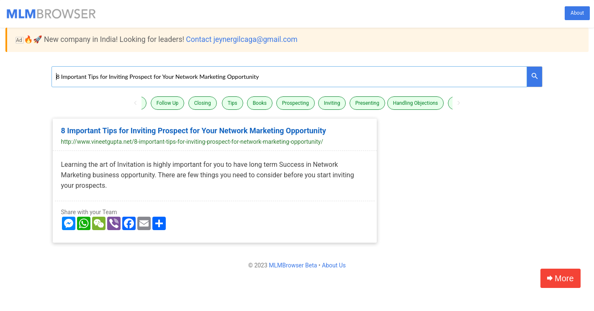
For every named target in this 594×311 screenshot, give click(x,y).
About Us (334, 265)
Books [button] (260, 103)
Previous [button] (135, 103)
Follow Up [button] (168, 103)
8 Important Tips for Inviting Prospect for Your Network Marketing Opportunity (193, 130)
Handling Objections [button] (415, 103)
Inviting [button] (332, 103)
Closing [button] (202, 103)
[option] (297, 103)
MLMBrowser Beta (293, 265)
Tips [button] (232, 103)
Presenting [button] (367, 103)
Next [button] (459, 103)
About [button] (577, 13)
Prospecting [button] (295, 103)
